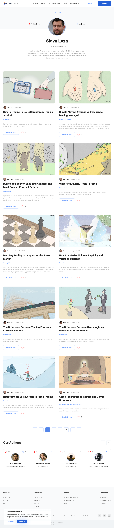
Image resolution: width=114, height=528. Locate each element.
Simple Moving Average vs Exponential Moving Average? (81, 114)
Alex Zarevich (15, 464)
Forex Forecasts (69, 500)
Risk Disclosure (75, 516)
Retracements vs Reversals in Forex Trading (28, 396)
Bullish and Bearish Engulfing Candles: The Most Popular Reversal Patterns (27, 185)
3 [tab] (57, 475)
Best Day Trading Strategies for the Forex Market (26, 257)
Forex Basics (7, 119)
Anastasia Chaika (43, 464)
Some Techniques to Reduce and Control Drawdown (82, 398)
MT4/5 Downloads (54, 3)
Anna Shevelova (70, 464)
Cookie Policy (87, 516)
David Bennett (98, 464)
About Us (103, 497)
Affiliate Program (105, 500)
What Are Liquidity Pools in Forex (78, 183)
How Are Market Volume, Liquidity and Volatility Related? (81, 257)
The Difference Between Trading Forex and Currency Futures (27, 329)
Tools (65, 3)
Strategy (36, 506)
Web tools (37, 500)
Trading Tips (7, 263)
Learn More (11, 521)
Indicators (38, 497)
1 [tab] (45, 475)
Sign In (90, 3)
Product (35, 3)
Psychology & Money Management (70, 404)
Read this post (11, 132)
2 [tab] (51, 475)
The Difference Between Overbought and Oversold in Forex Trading (82, 329)
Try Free (104, 3)
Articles (36, 503)
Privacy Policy (63, 516)
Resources (73, 3)
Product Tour (7, 497)
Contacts (103, 503)
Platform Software (65, 119)
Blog (65, 503)
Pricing (43, 3)
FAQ (4, 503)
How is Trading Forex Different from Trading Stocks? (28, 114)
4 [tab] (63, 475)
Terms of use (52, 516)
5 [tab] (69, 475)
